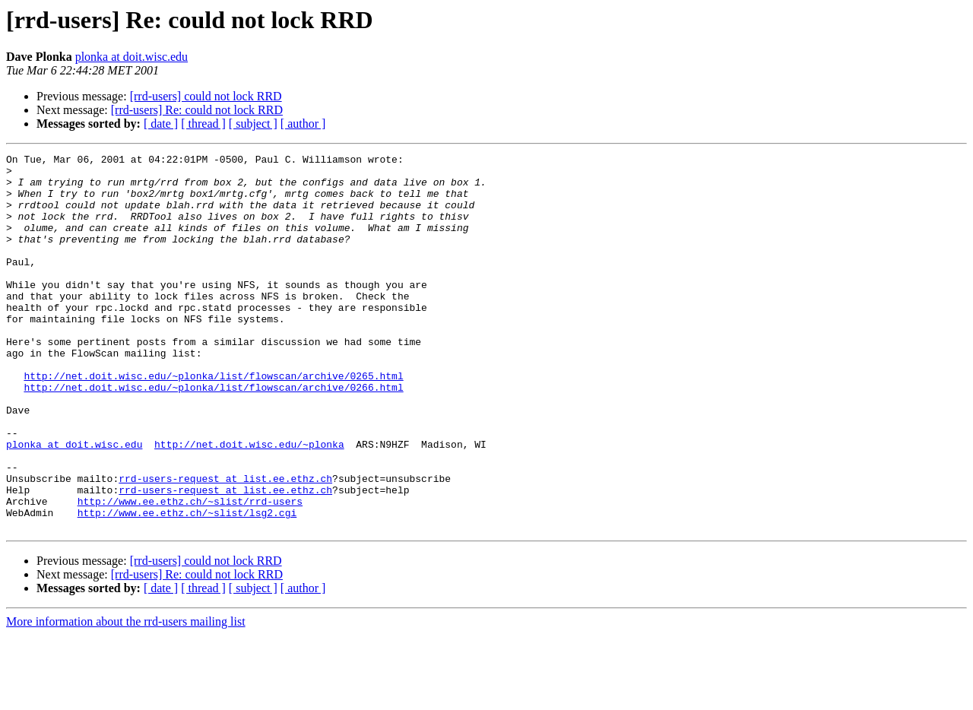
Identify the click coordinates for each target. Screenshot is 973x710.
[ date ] (161, 123)
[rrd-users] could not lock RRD (206, 96)
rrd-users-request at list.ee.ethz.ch (225, 544)
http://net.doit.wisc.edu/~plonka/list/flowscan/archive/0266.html (213, 435)
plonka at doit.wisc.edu (131, 56)
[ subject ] (253, 123)
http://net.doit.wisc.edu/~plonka (249, 503)
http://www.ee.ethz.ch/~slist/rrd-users (190, 571)
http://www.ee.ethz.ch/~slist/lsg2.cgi (187, 585)
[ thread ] (203, 123)
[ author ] (303, 123)
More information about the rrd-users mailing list (126, 696)
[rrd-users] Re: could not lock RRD (197, 109)
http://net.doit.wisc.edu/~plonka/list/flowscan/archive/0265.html (213, 421)
